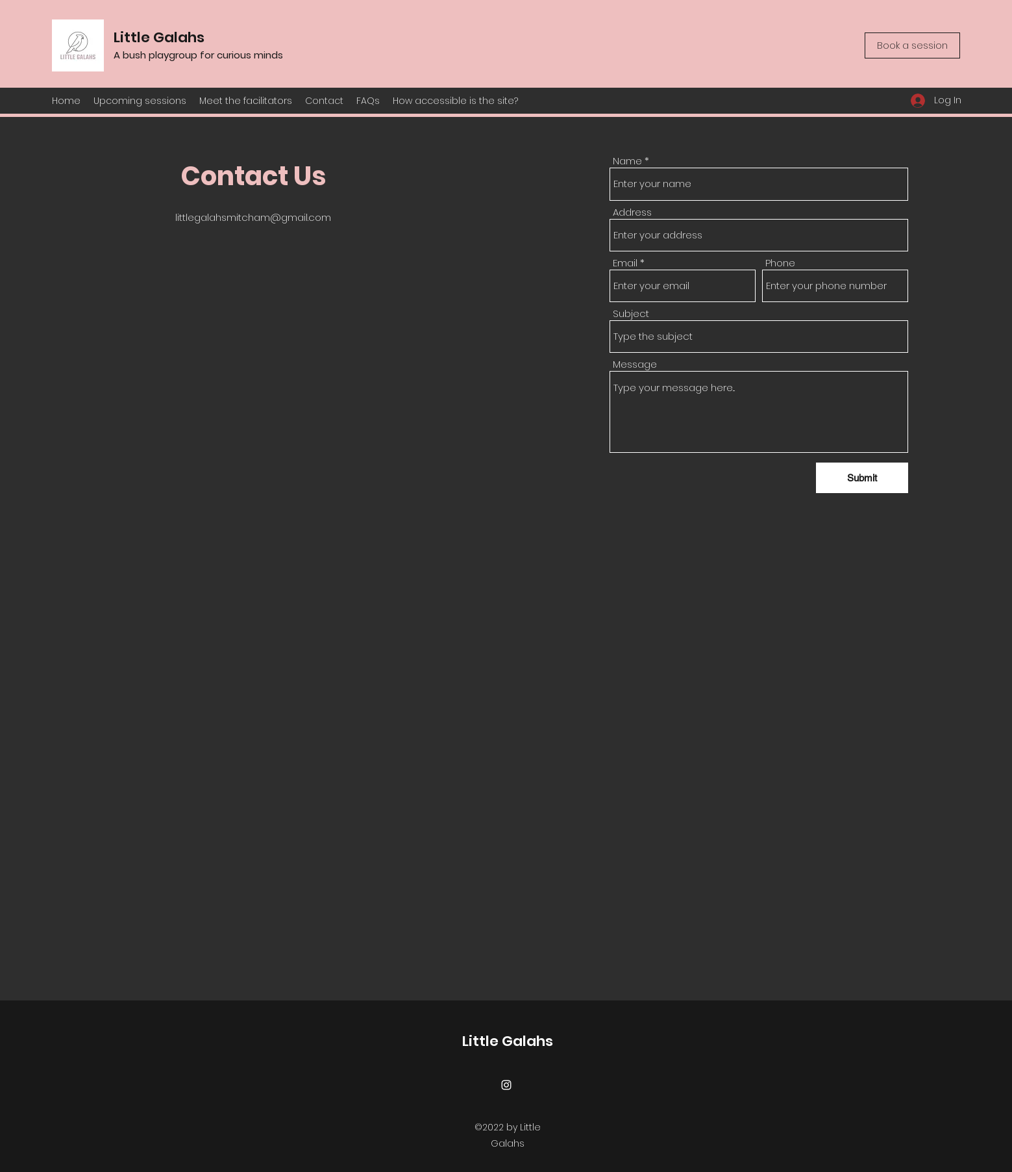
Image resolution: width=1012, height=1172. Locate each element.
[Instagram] (506, 1084)
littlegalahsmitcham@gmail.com (253, 217)
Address (632, 212)
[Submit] (862, 478)
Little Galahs (159, 37)
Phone (780, 263)
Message (635, 364)
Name (627, 161)
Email (625, 263)
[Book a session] (912, 45)
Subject (631, 313)
